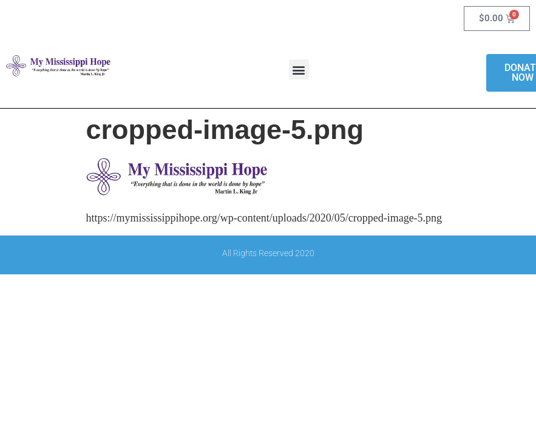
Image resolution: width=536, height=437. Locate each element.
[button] (299, 69)
